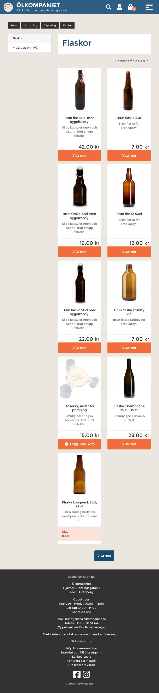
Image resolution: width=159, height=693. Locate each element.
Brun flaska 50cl (129, 214)
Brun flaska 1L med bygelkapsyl (79, 120)
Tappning (50, 25)
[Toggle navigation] (149, 7)
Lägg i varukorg (79, 444)
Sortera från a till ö (130, 61)
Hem (14, 25)
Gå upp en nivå (24, 47)
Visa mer (79, 155)
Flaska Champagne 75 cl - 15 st (129, 408)
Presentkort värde (81, 665)
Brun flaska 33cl (129, 118)
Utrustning (30, 25)
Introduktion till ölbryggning (81, 652)
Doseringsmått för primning (79, 408)
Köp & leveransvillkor (81, 648)
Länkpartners (81, 656)
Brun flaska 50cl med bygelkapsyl (79, 312)
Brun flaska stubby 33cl (129, 312)
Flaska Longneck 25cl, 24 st (79, 504)
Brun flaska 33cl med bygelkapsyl (79, 216)
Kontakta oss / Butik (81, 661)
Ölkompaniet (38, 5)
